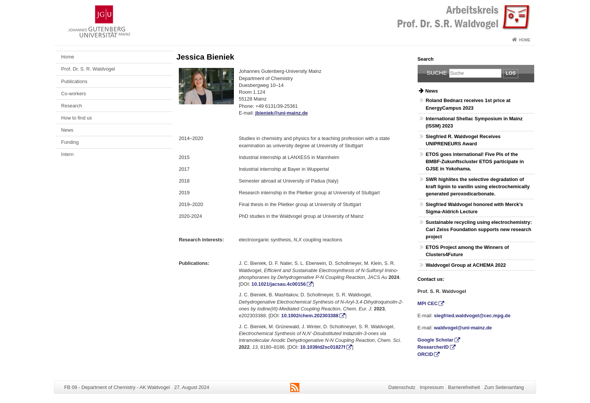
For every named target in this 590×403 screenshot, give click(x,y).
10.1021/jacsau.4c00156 (278, 284)
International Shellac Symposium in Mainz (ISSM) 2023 (474, 122)
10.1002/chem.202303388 (310, 315)
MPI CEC (428, 303)
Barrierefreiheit (464, 387)
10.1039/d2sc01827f (322, 347)
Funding (70, 142)
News (67, 130)
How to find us (76, 118)
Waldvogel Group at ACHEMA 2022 (466, 265)
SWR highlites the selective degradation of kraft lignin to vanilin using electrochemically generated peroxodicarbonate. (478, 186)
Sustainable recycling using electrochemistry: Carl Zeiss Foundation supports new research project (479, 229)
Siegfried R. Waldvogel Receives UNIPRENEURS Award (463, 140)
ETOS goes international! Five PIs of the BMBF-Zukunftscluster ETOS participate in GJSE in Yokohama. (475, 161)
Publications (74, 81)
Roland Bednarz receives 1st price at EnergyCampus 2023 (468, 104)
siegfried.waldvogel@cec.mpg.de (472, 315)
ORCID (425, 354)
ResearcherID (433, 347)
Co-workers (73, 93)
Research (71, 106)
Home (524, 40)
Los (511, 73)
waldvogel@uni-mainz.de (463, 328)
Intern (67, 154)
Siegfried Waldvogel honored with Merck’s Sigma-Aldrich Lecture (474, 208)
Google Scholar (436, 340)
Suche (437, 72)
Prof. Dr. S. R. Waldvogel (88, 69)
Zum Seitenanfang (504, 387)
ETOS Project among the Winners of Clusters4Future (467, 250)
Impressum (431, 387)
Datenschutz (401, 387)
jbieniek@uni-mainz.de (281, 113)
